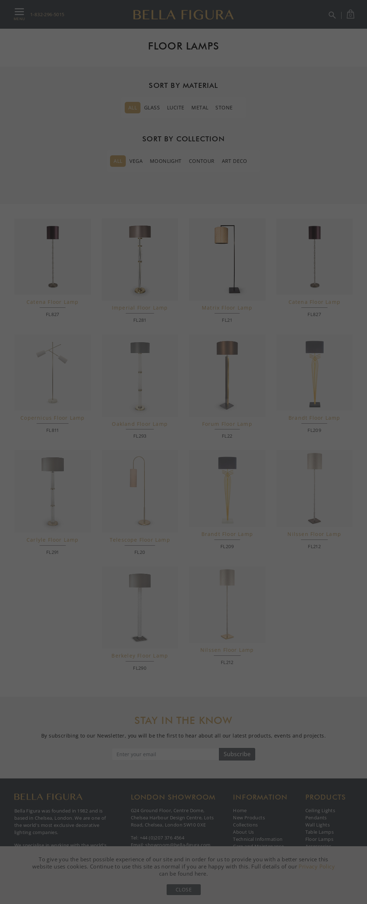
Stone (224, 107)
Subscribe (237, 754)
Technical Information (257, 839)
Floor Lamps (319, 839)
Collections (245, 824)
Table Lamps (319, 832)
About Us (243, 832)
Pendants (316, 817)
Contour (202, 160)
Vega (136, 160)
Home (240, 810)
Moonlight (166, 160)
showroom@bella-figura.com (177, 845)
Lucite (175, 107)
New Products (249, 817)
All (132, 107)
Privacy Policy (317, 866)
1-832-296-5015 (47, 14)
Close (184, 889)
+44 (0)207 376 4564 (162, 837)
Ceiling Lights (320, 810)
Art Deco (234, 160)
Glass (152, 107)
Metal (199, 107)
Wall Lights (317, 824)
